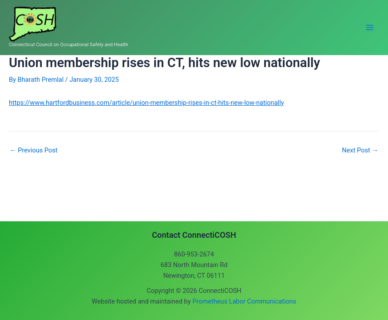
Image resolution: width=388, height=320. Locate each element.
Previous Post (34, 150)
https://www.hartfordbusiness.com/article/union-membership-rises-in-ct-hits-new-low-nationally (146, 103)
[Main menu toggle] (369, 27)
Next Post (360, 150)
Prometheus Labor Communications (244, 301)
